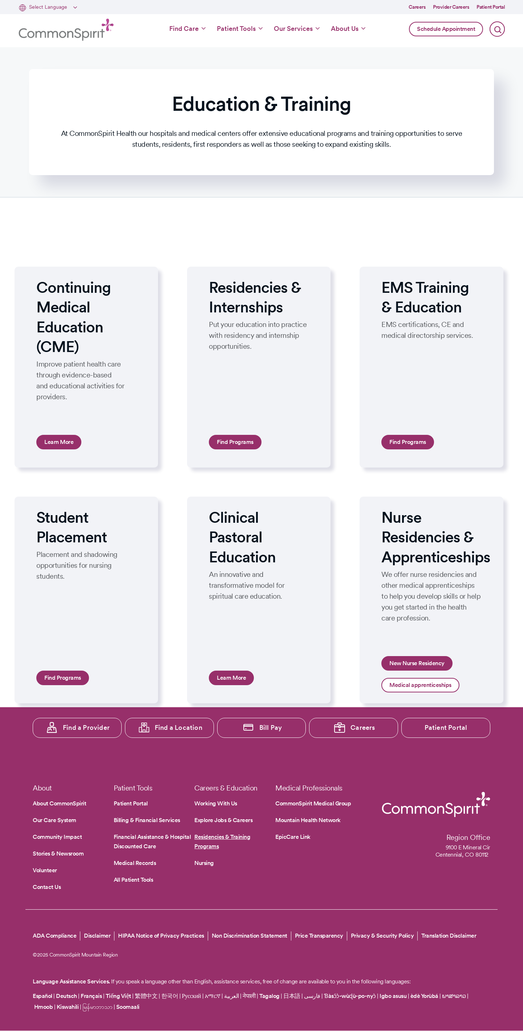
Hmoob (43, 1006)
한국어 (169, 995)
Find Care (184, 28)
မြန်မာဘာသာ (97, 1006)
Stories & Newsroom (58, 853)
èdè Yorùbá (424, 995)
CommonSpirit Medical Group (313, 803)
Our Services (293, 28)
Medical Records (135, 863)
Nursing (204, 863)
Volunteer (45, 870)
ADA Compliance (54, 935)
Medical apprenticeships (420, 685)
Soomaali (127, 1006)
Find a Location (178, 727)
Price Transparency (319, 935)
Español (42, 995)
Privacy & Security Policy (382, 935)
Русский (191, 995)
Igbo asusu (393, 995)
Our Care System (54, 820)
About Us (344, 28)
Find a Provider (86, 727)
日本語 (292, 995)
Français (91, 995)
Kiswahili (68, 1006)
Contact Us (47, 887)
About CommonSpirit (59, 803)
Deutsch (66, 995)
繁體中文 (146, 995)
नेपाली (249, 995)
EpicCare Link (293, 836)
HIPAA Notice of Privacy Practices (161, 935)
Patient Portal (491, 7)
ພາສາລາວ (454, 995)
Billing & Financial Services (147, 820)
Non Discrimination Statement (249, 935)
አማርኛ (212, 995)
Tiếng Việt (118, 995)
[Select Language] (52, 7)
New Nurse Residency (417, 663)
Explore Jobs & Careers (223, 820)
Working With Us (215, 803)
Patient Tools (236, 28)
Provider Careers (451, 7)
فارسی (312, 995)
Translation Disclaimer (448, 936)
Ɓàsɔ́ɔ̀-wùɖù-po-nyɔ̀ (350, 995)
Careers (417, 7)
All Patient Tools (133, 879)
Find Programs (235, 441)
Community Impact (57, 836)
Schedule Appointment (446, 28)
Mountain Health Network (308, 820)
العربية (231, 995)
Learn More (58, 441)
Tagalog (269, 995)
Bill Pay (270, 727)
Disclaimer (97, 935)
